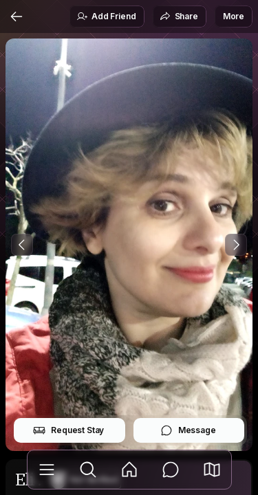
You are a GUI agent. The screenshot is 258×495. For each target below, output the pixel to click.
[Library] (47, 469)
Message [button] (188, 430)
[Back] (17, 17)
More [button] (233, 16)
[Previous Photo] (22, 245)
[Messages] (171, 469)
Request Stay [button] (68, 430)
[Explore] (88, 469)
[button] (212, 469)
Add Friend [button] (106, 16)
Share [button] (179, 16)
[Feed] (129, 469)
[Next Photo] (236, 245)
